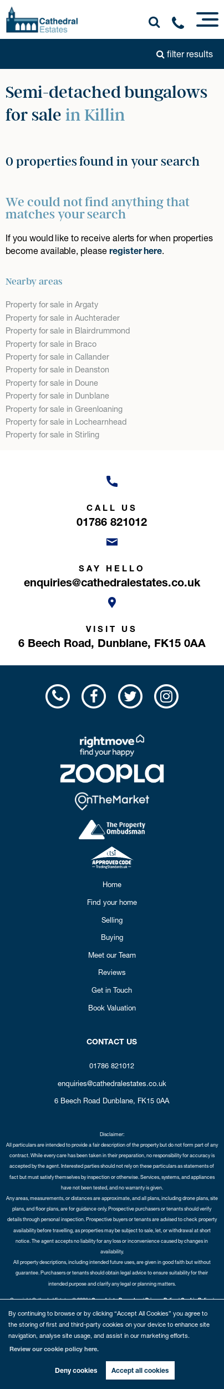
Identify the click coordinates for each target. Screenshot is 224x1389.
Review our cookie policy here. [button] (54, 1349)
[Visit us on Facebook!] (94, 696)
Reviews (112, 972)
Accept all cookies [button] (140, 1370)
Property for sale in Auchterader (62, 318)
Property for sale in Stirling (52, 435)
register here (135, 250)
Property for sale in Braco (51, 344)
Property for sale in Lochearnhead (66, 422)
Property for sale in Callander (57, 357)
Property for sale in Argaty (52, 305)
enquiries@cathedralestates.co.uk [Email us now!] (112, 1083)
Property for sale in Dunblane (57, 396)
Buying (112, 937)
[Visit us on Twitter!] (130, 696)
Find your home (112, 902)
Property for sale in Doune (52, 383)
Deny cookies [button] (76, 1370)
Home (112, 884)
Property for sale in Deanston (57, 370)
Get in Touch (111, 989)
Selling (112, 919)
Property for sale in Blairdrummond (68, 331)
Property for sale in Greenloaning (64, 409)
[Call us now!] (182, 25)
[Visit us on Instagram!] (166, 696)
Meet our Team (112, 954)
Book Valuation (112, 1007)
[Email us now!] (112, 559)
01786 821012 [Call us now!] (111, 1065)
